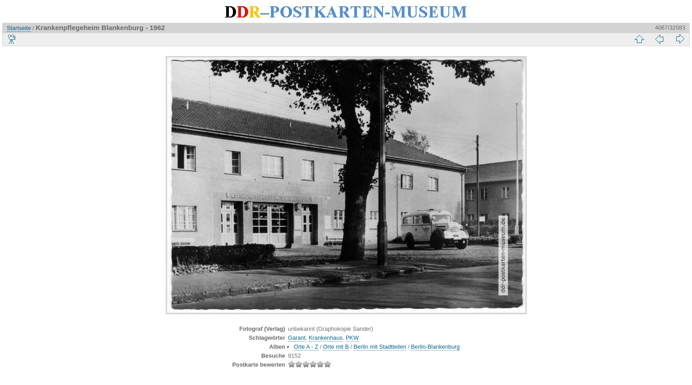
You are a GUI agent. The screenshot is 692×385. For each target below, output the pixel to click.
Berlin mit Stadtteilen (380, 346)
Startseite (19, 28)
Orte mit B (336, 346)
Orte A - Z (306, 346)
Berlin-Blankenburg (435, 346)
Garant (296, 337)
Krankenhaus (325, 337)
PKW (352, 337)
